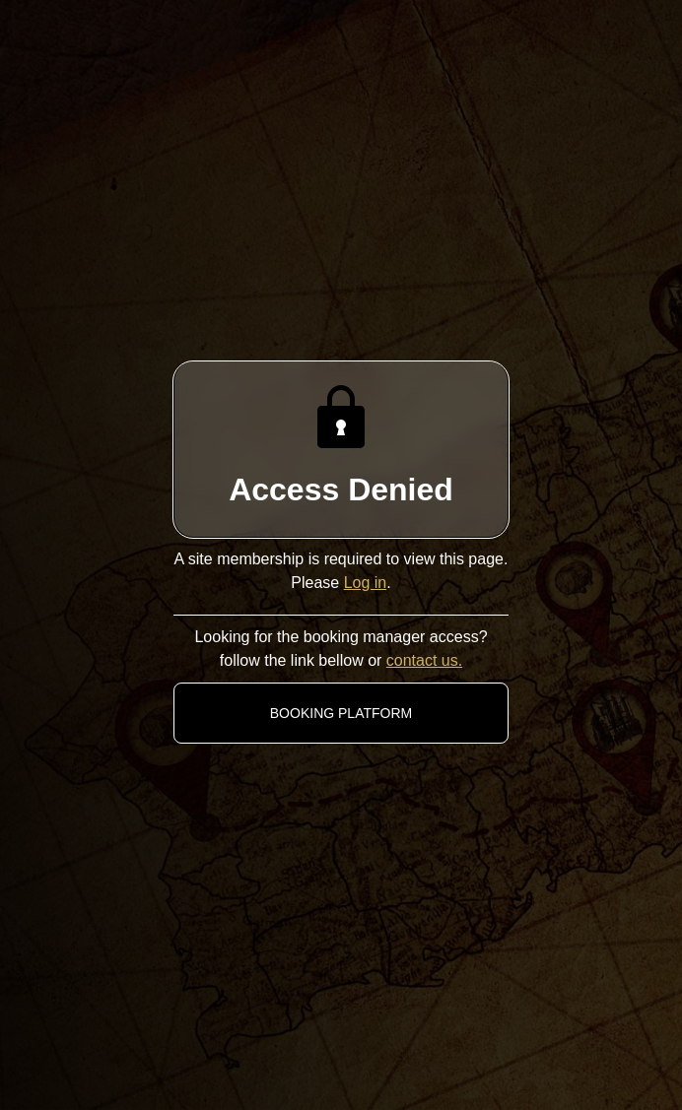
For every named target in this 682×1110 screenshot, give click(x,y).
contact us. (424, 660)
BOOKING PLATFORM (341, 713)
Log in (365, 582)
